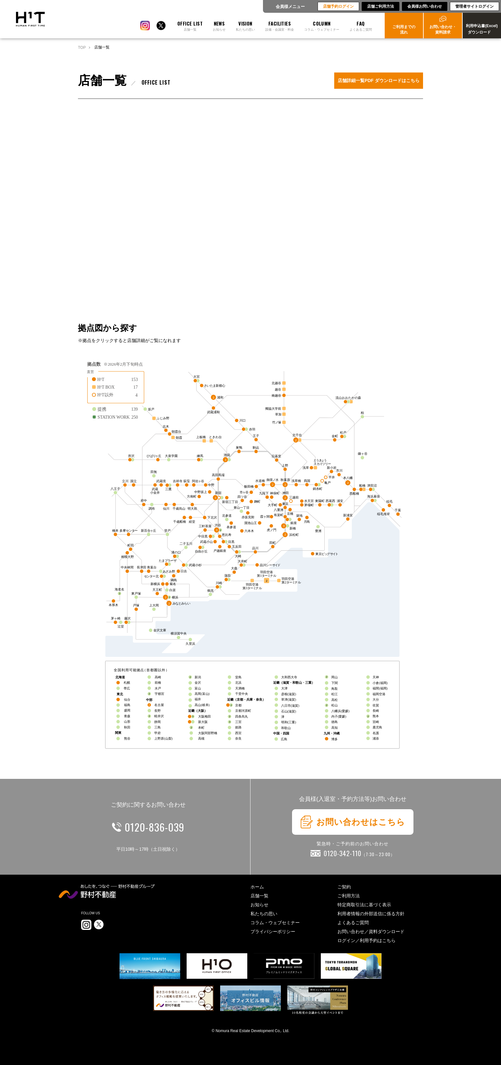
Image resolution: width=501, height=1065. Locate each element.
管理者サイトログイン (474, 6)
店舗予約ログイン (338, 6)
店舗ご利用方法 (380, 6)
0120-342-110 (359, 853)
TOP (82, 47)
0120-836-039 (154, 826)
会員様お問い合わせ (424, 6)
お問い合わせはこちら (352, 822)
